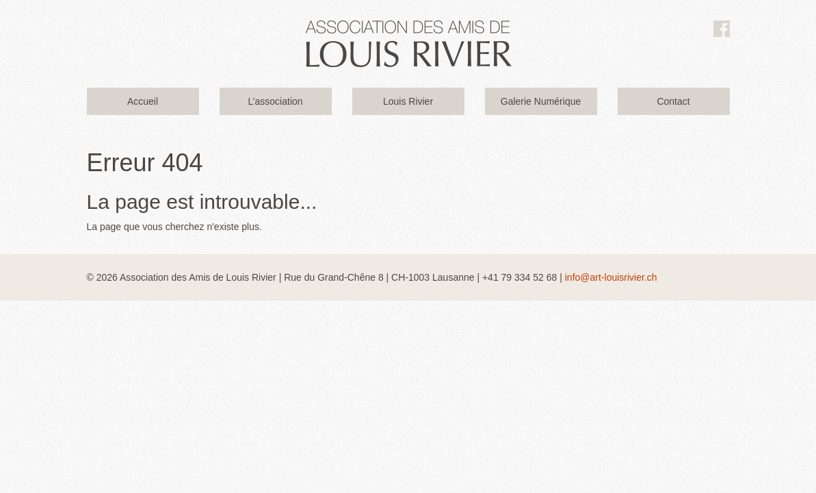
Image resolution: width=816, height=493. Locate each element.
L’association (275, 101)
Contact (673, 101)
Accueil (142, 101)
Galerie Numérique (541, 101)
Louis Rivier (408, 101)
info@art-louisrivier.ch (611, 277)
